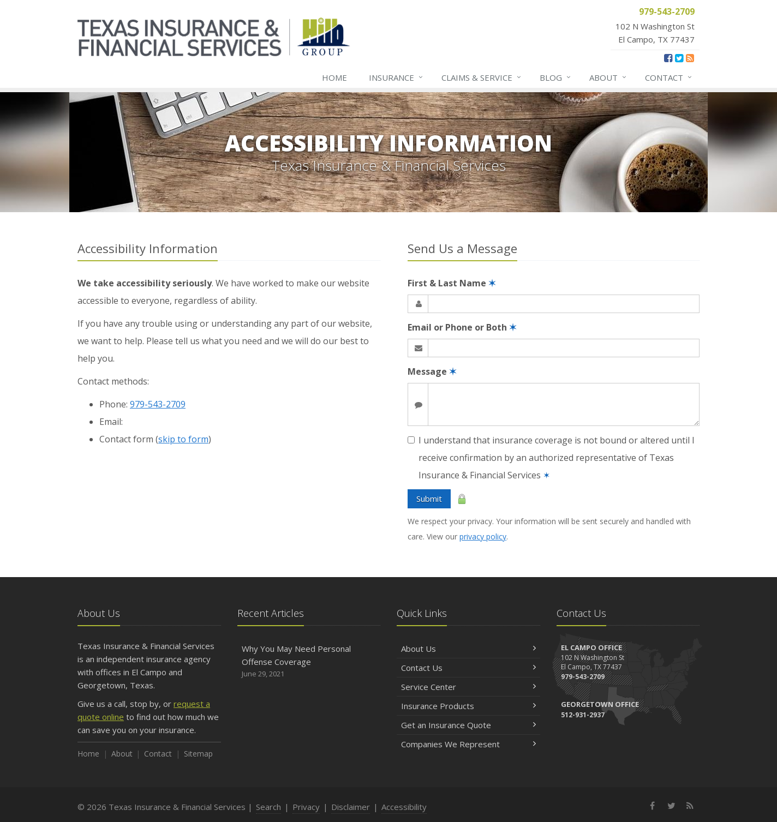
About (608, 77)
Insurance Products (468, 705)
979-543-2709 (158, 404)
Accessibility (404, 806)
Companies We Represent (468, 744)
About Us (468, 648)
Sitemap (198, 753)
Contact (669, 77)
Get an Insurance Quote (468, 724)
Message (432, 371)
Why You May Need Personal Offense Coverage (309, 661)
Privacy (306, 806)
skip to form (183, 439)
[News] (690, 57)
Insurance (396, 77)
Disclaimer (350, 806)
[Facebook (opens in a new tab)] (668, 57)
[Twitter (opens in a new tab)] (679, 57)
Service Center (468, 686)
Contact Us (468, 667)
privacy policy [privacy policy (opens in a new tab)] (482, 536)
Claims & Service (481, 77)
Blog (556, 77)
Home (334, 77)
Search (268, 806)
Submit (429, 498)
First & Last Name (451, 283)
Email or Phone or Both (462, 327)
